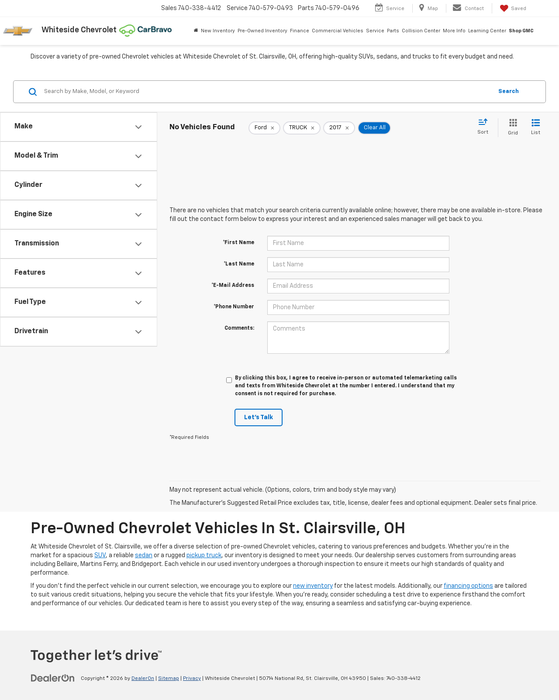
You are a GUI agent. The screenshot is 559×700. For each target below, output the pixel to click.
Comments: (239, 328)
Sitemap (168, 678)
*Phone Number (234, 307)
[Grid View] (511, 127)
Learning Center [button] (487, 30)
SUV (100, 555)
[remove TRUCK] (302, 127)
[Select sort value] (485, 127)
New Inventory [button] (218, 30)
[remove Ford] (264, 127)
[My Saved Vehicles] (512, 8)
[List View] (535, 127)
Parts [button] (393, 30)
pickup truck (203, 555)
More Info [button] (454, 30)
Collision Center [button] (421, 30)
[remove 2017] (339, 127)
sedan (143, 555)
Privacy (192, 678)
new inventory (313, 586)
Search (508, 91)
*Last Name (239, 264)
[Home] (196, 31)
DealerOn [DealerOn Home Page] (142, 678)
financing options (468, 586)
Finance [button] (299, 30)
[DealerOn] (53, 678)
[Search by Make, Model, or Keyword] (267, 91)
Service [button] (375, 30)
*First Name (238, 242)
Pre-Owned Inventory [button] (262, 30)
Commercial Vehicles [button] (337, 30)
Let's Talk (258, 417)
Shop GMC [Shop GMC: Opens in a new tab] (521, 30)
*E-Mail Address (232, 285)
